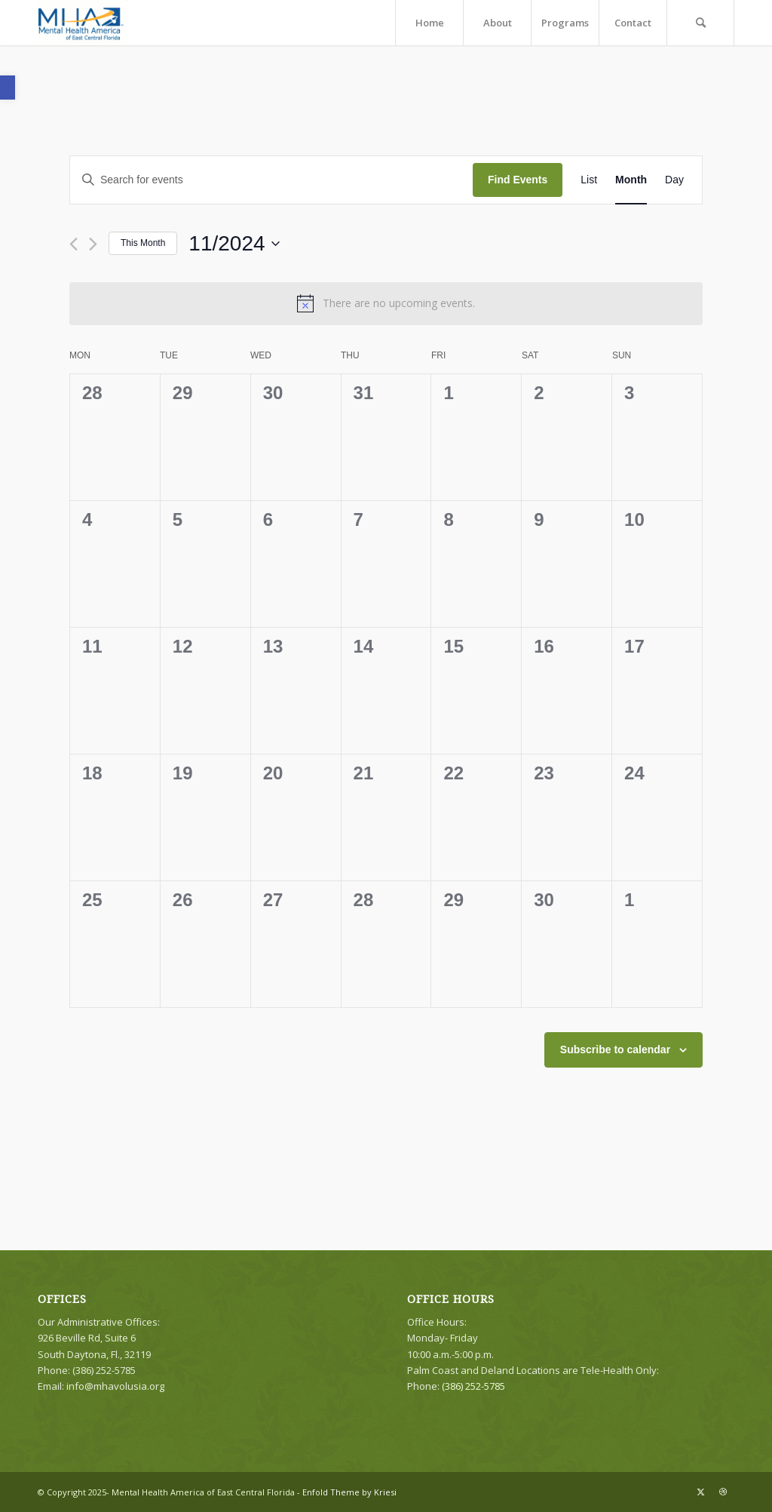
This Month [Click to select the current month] (143, 243)
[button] (7, 87)
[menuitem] (429, 22)
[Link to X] (700, 1491)
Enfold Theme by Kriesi (349, 1492)
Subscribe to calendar (615, 1049)
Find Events (517, 180)
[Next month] (93, 244)
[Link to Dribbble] (723, 1491)
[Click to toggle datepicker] (233, 244)
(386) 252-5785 (473, 1386)
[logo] (83, 22)
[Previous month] (73, 244)
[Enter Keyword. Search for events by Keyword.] (271, 180)
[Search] (700, 22)
